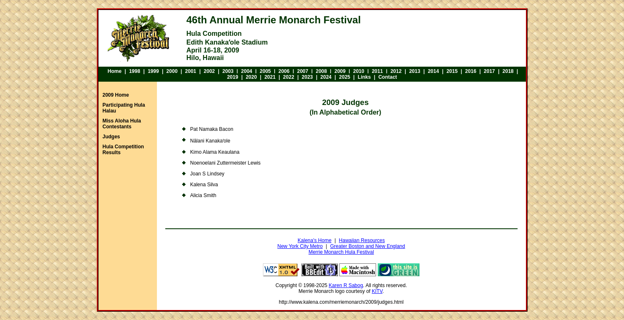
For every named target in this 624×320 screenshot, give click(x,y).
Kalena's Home (314, 240)
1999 (153, 71)
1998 (134, 71)
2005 (265, 71)
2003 (228, 71)
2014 (433, 71)
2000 (172, 71)
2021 (269, 77)
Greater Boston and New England (367, 246)
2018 (508, 71)
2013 (414, 71)
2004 (247, 71)
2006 (284, 71)
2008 (321, 71)
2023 (307, 77)
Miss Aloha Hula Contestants (122, 124)
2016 (470, 71)
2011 (377, 71)
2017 (489, 71)
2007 (302, 71)
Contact (387, 77)
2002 (209, 71)
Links (364, 77)
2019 (232, 77)
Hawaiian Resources (362, 240)
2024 (326, 77)
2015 (452, 71)
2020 (251, 77)
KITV (377, 291)
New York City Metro (300, 246)
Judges (111, 137)
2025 (344, 77)
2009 (340, 71)
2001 (190, 71)
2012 (396, 71)
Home (114, 71)
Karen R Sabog (346, 285)
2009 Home (116, 95)
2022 (288, 77)
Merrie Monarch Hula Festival (341, 252)
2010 (358, 71)
